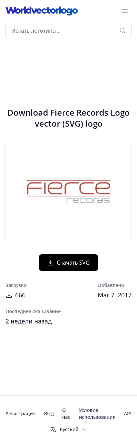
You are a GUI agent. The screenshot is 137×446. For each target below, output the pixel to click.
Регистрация (21, 413)
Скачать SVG (68, 262)
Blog (49, 413)
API (127, 413)
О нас (66, 413)
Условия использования (97, 413)
